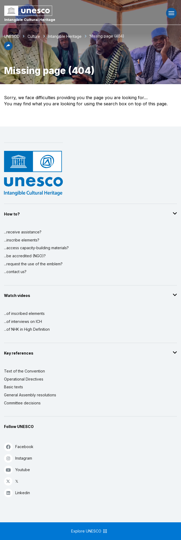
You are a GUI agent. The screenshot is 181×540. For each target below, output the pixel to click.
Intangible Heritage (65, 36)
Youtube (17, 469)
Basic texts (13, 387)
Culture (34, 36)
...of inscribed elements (24, 313)
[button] (8, 48)
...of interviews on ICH (23, 321)
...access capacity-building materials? (36, 247)
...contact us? (15, 271)
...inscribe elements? (21, 240)
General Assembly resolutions (30, 395)
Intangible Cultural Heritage (29, 19)
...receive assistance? (22, 232)
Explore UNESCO (89, 531)
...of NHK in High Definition (27, 329)
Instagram (18, 458)
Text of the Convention (24, 371)
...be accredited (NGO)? (25, 256)
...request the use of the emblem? (33, 264)
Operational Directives (23, 379)
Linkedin (17, 493)
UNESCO (12, 36)
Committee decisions (22, 403)
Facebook (18, 446)
